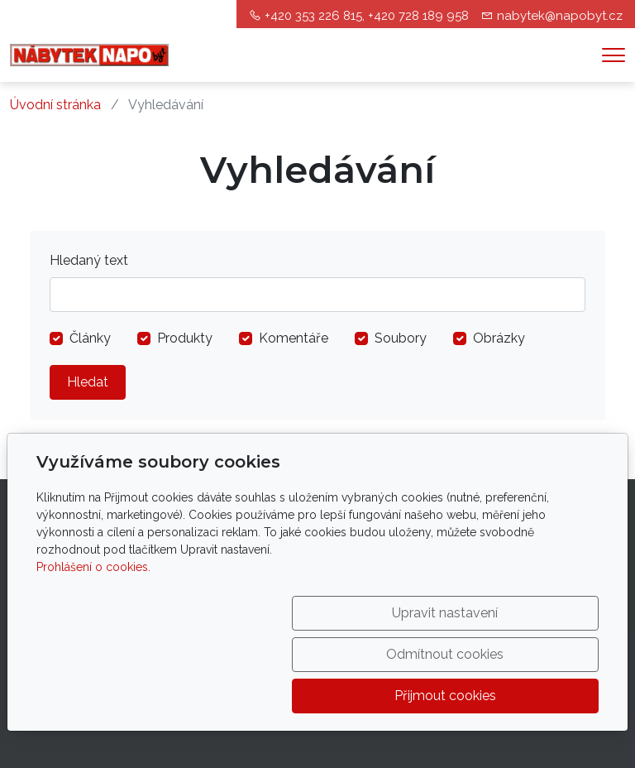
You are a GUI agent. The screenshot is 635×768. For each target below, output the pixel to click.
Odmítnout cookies (354, 695)
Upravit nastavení (188, 695)
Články (90, 338)
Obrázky (499, 338)
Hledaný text (89, 260)
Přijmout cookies (519, 695)
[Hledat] (317, 294)
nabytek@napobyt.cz (560, 15)
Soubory (401, 338)
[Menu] (613, 55)
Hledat (87, 382)
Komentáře (293, 338)
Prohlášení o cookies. (93, 649)
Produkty (184, 338)
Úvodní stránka (55, 105)
